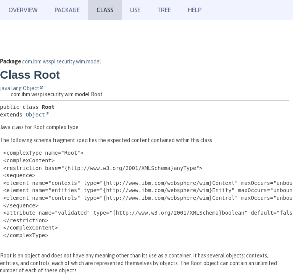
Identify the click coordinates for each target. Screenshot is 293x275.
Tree (164, 9)
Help (194, 9)
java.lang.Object (19, 88)
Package (67, 9)
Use (135, 9)
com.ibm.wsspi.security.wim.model (61, 61)
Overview (23, 9)
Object (35, 115)
